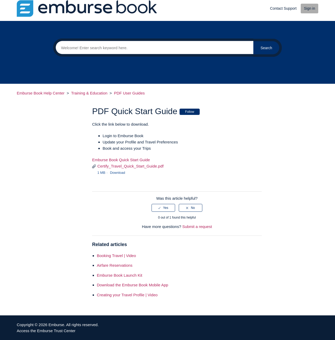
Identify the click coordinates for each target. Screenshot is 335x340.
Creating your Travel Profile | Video (127, 295)
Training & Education (89, 93)
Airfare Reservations (114, 265)
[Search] (153, 47)
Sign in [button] (309, 8)
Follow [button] (189, 112)
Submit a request (197, 226)
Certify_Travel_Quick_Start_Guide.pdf (130, 166)
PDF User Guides (129, 93)
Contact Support (283, 8)
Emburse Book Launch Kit (119, 275)
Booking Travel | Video (116, 255)
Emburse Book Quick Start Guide (121, 160)
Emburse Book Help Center (41, 93)
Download (117, 173)
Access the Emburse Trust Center (46, 330)
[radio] (163, 208)
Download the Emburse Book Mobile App (132, 285)
